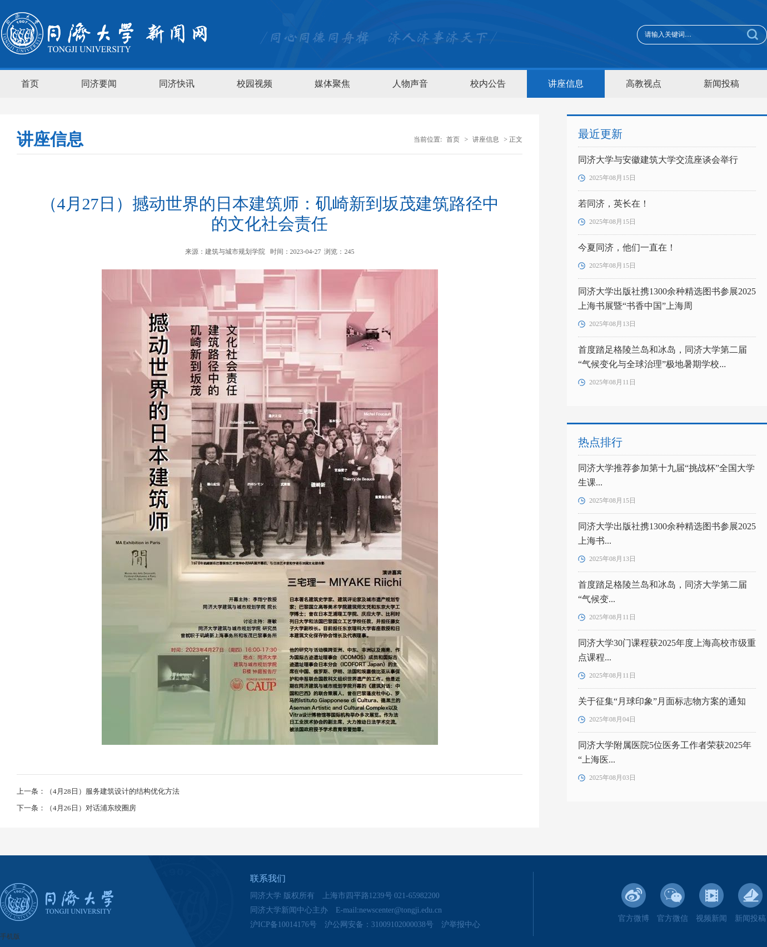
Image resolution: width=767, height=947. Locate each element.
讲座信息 (566, 83)
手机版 (10, 936)
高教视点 (643, 83)
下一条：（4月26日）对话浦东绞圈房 (76, 808)
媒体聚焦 (332, 83)
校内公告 (488, 83)
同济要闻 (99, 83)
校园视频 (254, 83)
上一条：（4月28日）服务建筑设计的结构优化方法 (98, 791)
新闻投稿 (721, 83)
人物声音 (410, 83)
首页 (30, 83)
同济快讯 (177, 83)
